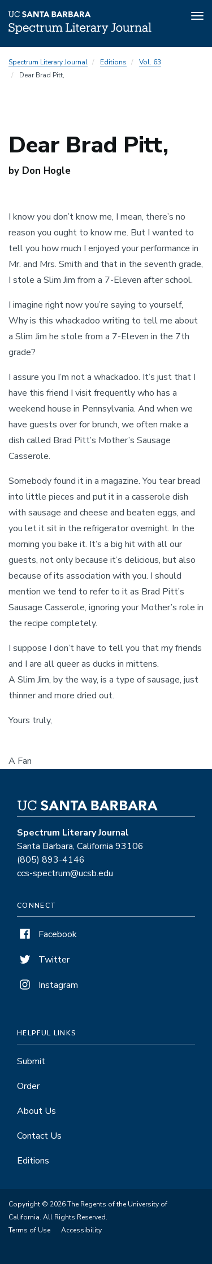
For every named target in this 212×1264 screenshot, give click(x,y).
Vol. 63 (150, 62)
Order (28, 1086)
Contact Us (39, 1136)
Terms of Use (29, 1230)
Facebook (47, 934)
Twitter (43, 960)
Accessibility (81, 1230)
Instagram (47, 985)
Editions (113, 62)
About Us (36, 1111)
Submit (31, 1061)
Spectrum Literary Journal (48, 62)
